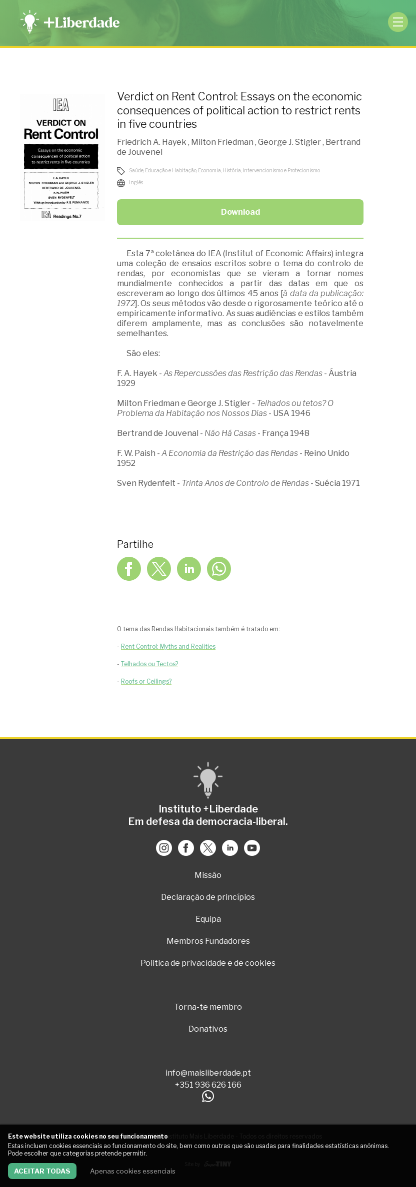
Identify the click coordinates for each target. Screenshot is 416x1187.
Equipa (208, 919)
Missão (208, 875)
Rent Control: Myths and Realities (168, 646)
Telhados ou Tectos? (149, 664)
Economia (209, 170)
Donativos (208, 1029)
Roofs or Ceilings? (146, 681)
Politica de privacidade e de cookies (208, 963)
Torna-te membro (208, 1007)
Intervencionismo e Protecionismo (281, 170)
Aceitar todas (42, 1171)
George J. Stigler (290, 142)
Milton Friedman (223, 142)
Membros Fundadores (208, 941)
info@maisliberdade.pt (208, 1073)
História (231, 170)
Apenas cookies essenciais (133, 1171)
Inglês (136, 182)
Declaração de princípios (208, 897)
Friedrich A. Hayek (152, 142)
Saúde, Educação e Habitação (162, 170)
